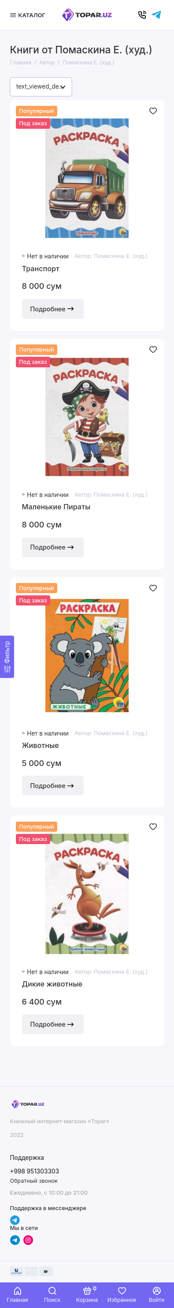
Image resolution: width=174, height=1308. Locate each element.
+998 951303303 (34, 1171)
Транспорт (40, 268)
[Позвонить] (142, 15)
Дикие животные (52, 983)
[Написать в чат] (156, 15)
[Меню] (29, 15)
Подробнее (52, 309)
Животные (40, 745)
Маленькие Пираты (56, 506)
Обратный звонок (34, 1180)
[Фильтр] (7, 657)
